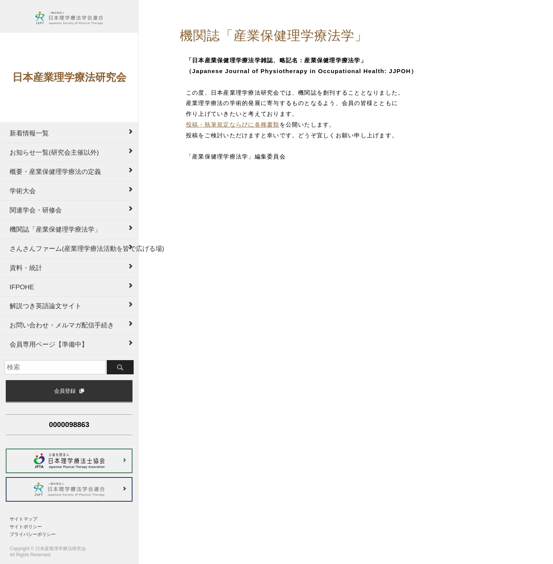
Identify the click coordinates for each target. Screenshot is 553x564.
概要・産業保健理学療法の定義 (55, 171)
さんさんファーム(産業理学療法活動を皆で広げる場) (74, 248)
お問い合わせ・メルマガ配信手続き (62, 325)
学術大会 (23, 191)
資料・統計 (26, 268)
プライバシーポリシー (33, 534)
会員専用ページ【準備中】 (49, 344)
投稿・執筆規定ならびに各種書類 (233, 124)
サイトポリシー (26, 526)
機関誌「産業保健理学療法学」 (55, 229)
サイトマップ (23, 519)
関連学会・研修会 (36, 210)
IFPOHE (22, 287)
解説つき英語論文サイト (45, 306)
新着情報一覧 (29, 133)
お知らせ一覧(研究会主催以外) (54, 152)
